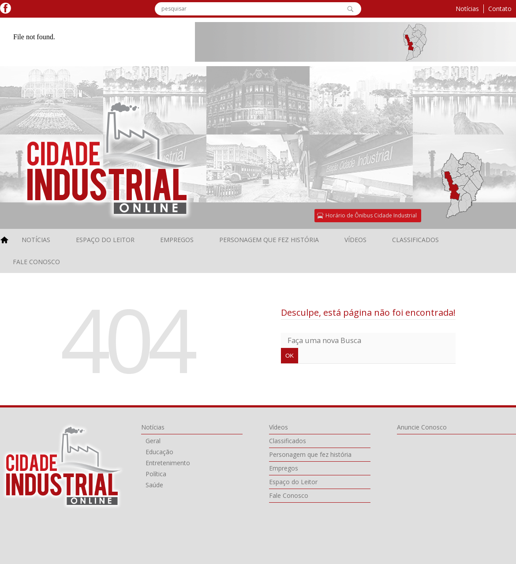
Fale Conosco (36, 262)
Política (156, 474)
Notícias (467, 8)
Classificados (415, 239)
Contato (500, 8)
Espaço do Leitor (105, 239)
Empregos (177, 239)
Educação (159, 452)
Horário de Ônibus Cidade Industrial (371, 215)
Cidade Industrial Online (63, 466)
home (6, 240)
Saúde (154, 485)
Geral (153, 441)
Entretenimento (168, 463)
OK (350, 8)
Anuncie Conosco (422, 427)
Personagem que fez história (269, 239)
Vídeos (355, 239)
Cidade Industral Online (109, 158)
